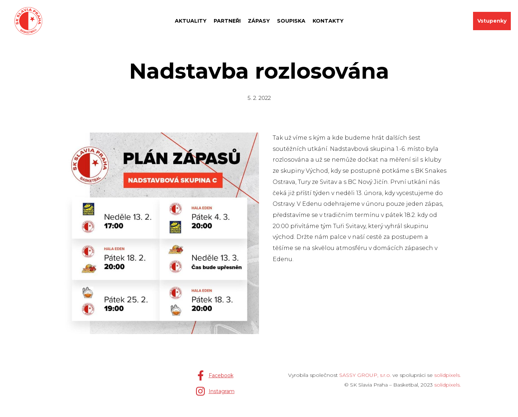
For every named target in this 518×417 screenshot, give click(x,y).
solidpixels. (447, 378)
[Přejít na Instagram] (215, 394)
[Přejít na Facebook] (214, 379)
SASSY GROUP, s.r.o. (365, 378)
